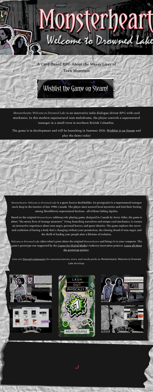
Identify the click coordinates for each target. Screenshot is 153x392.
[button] (149, 4)
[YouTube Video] (76, 169)
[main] (76, 67)
